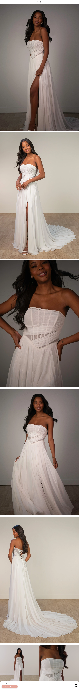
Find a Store (9, 686)
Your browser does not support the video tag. (39, 667)
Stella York (39, 2)
